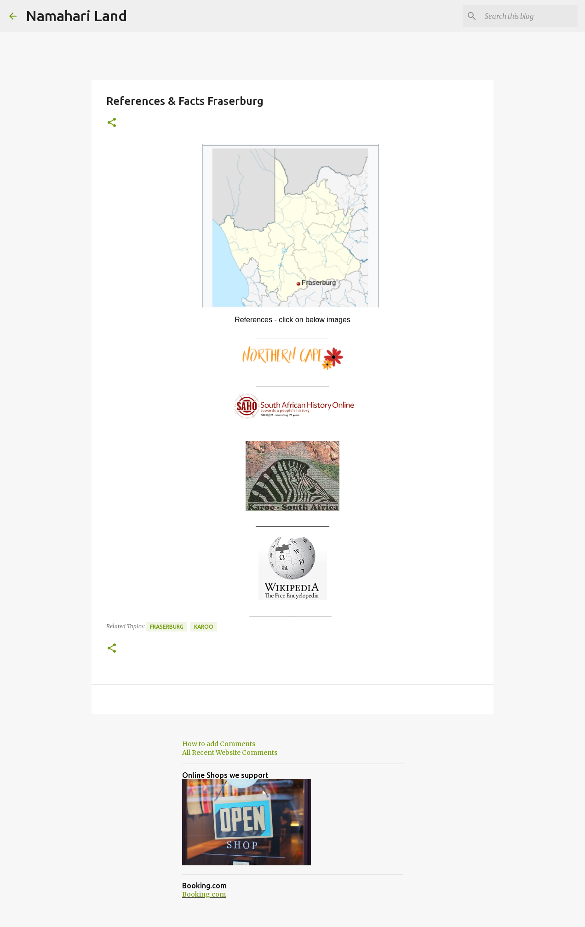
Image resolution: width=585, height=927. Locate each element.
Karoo (203, 627)
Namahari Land (76, 15)
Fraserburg (167, 627)
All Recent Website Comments (229, 752)
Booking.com (204, 894)
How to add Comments (218, 744)
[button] (111, 123)
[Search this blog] (529, 16)
